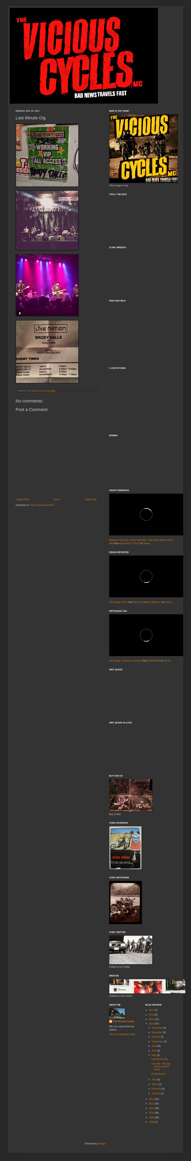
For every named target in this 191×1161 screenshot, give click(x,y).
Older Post (90, 499)
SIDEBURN (154, 660)
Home (57, 499)
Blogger (102, 1143)
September (158, 1041)
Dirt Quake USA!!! (118, 602)
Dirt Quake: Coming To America (125, 660)
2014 (152, 1023)
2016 (152, 1014)
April (154, 1079)
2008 (152, 1122)
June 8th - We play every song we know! (161, 1066)
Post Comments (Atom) (42, 505)
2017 (152, 1010)
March (155, 1084)
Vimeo (146, 543)
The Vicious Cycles (123, 1021)
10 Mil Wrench (158, 1074)
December (157, 1027)
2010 (152, 1112)
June (154, 1050)
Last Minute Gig (159, 1059)
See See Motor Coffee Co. (147, 602)
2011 (152, 1108)
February (157, 1088)
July (154, 1046)
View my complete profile (122, 1034)
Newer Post (23, 499)
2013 (152, 1099)
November (157, 1032)
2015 (152, 1019)
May (154, 1055)
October (156, 1036)
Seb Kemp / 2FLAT (129, 543)
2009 (152, 1117)
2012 (152, 1103)
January (156, 1093)
